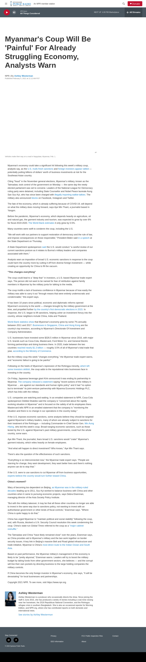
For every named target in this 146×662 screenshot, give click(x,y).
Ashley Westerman (23, 76)
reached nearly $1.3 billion (30, 348)
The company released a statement (35, 382)
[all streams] (133, 12)
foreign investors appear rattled (73, 169)
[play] (7, 12)
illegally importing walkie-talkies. (70, 194)
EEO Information (57, 641)
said (44, 247)
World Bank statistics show (21, 322)
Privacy (53, 636)
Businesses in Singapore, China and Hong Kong (57, 325)
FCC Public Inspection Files (92, 636)
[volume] (14, 12)
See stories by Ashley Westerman (35, 614)
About (84, 641)
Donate (136, 3)
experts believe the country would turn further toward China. (37, 476)
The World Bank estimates (41, 223)
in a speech (84, 238)
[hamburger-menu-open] (6, 3)
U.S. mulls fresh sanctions (40, 169)
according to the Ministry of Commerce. (32, 351)
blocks (35, 198)
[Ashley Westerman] (10, 598)
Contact (115, 636)
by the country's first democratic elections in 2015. (58, 309)
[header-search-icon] (123, 4)
